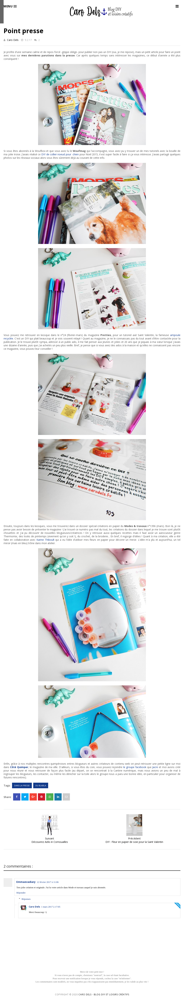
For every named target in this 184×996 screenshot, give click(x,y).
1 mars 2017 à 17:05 (50, 906)
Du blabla (40, 785)
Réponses (26, 899)
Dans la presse (22, 785)
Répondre (21, 892)
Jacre (155, 767)
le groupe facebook (134, 767)
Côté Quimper (19, 767)
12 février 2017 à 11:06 (48, 882)
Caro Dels (13, 40)
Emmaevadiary (26, 882)
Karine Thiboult (45, 539)
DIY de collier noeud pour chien (60, 154)
